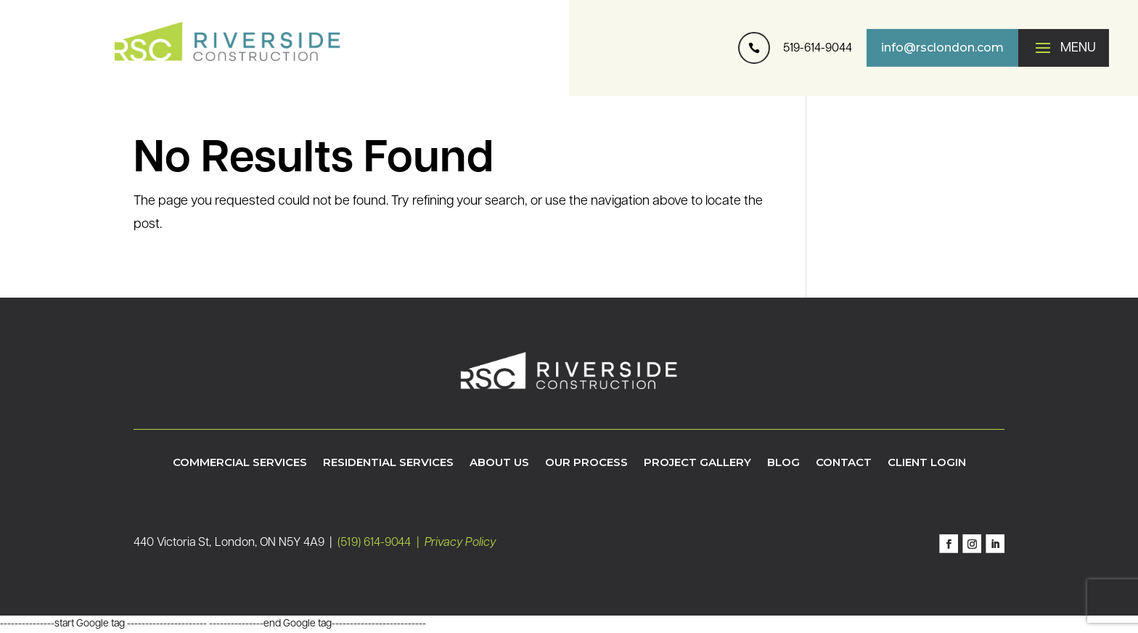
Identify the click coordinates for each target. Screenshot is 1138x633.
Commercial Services (240, 463)
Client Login (927, 463)
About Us (499, 463)
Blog (783, 463)
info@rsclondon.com (942, 47)
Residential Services (388, 463)
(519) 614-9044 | (381, 542)
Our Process (586, 463)
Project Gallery (697, 463)
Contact (844, 463)
